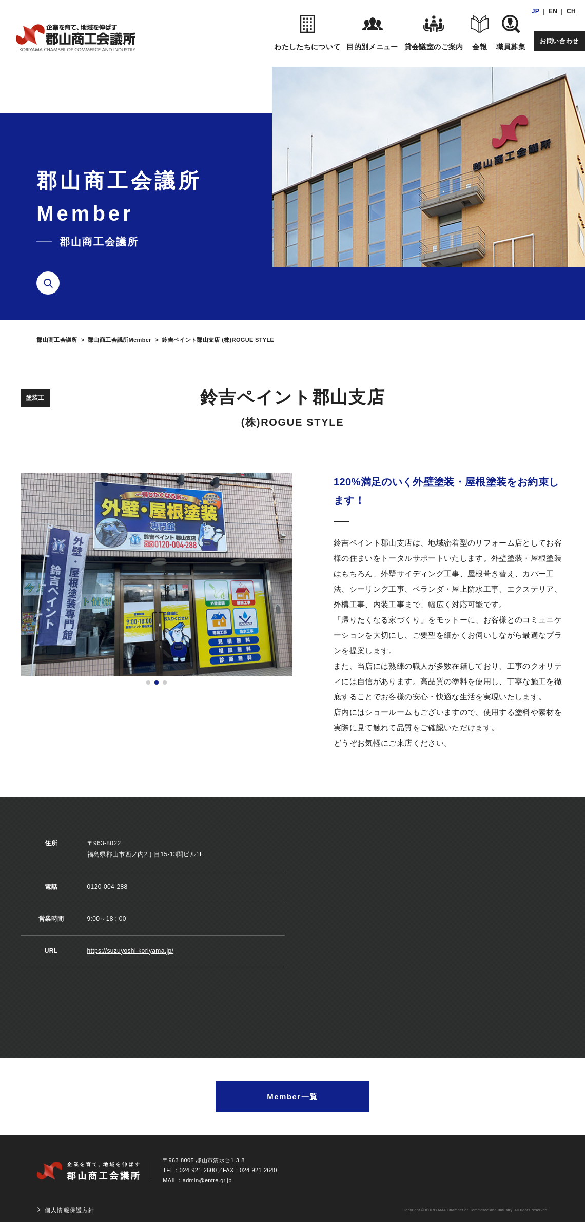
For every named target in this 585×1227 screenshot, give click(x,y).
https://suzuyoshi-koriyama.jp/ (130, 951)
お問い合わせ (559, 41)
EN (553, 11)
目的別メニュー (372, 33)
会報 (480, 33)
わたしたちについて (307, 33)
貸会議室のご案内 (433, 33)
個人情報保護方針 (69, 1210)
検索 (52, 283)
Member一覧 (292, 1096)
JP (535, 11)
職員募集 (510, 33)
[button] (148, 682)
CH (571, 11)
